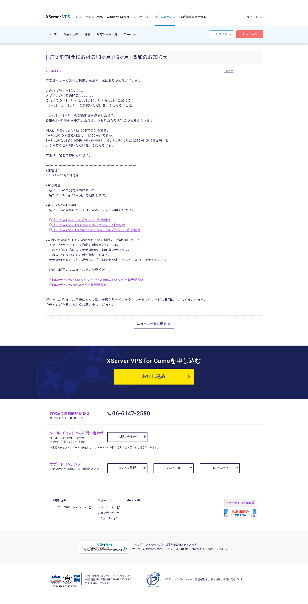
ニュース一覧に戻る (154, 324)
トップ (52, 34)
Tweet (228, 71)
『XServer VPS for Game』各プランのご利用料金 (88, 225)
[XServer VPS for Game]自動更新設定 (79, 285)
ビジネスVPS (94, 16)
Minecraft (130, 34)
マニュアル (173, 468)
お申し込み (249, 34)
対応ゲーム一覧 (107, 34)
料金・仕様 (70, 34)
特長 (87, 34)
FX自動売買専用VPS (192, 16)
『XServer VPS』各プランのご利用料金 (81, 220)
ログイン (221, 34)
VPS (78, 16)
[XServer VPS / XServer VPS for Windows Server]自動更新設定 (98, 280)
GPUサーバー (142, 16)
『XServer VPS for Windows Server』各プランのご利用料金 (96, 230)
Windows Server (118, 16)
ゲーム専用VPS (165, 16)
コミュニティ (219, 468)
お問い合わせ (127, 437)
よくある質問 (127, 468)
